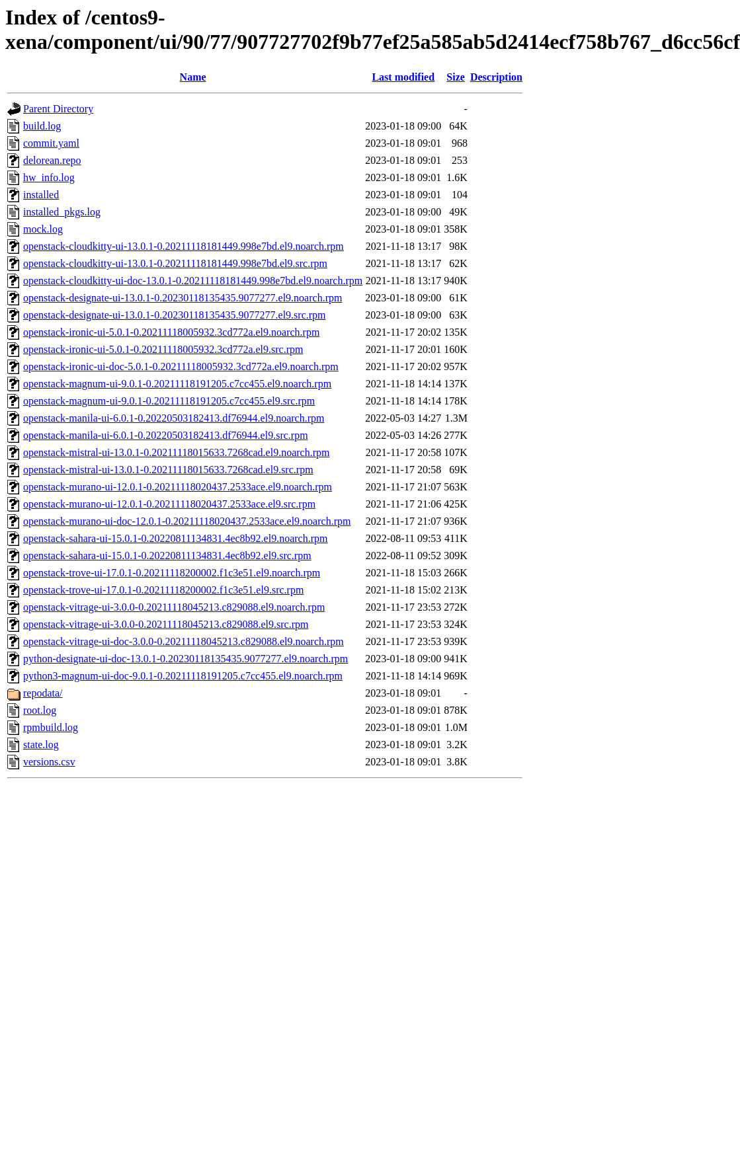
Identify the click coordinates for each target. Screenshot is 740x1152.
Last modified (403, 77)
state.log (41, 744)
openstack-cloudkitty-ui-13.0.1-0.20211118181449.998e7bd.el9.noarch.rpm (183, 246)
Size (455, 77)
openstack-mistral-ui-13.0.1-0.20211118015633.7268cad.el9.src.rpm (168, 469)
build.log (42, 126)
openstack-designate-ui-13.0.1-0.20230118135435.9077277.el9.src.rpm (174, 315)
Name (193, 77)
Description (496, 77)
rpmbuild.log (50, 727)
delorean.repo (52, 160)
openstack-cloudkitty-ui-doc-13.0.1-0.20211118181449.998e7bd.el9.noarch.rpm (192, 280)
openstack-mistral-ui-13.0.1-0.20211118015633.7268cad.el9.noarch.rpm (176, 452)
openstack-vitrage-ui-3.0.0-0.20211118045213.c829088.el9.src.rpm (165, 624)
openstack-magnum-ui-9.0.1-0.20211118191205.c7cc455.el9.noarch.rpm (177, 383)
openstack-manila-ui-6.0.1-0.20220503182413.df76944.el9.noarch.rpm (173, 418)
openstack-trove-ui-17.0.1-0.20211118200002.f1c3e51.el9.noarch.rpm (171, 572)
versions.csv (49, 761)
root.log (39, 710)
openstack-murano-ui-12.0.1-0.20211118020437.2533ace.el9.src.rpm (169, 504)
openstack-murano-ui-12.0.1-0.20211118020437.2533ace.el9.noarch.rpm (177, 486)
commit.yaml (51, 143)
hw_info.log (49, 177)
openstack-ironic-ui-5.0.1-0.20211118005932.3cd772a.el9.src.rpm (163, 349)
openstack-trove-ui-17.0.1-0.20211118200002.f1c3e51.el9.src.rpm (163, 589)
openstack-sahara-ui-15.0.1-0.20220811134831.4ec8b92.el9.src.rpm (167, 555)
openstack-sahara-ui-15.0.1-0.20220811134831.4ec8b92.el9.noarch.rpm (175, 538)
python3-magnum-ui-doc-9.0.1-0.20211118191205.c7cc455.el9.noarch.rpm (183, 675)
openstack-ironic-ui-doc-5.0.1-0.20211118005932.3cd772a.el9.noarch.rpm (181, 366)
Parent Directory (58, 108)
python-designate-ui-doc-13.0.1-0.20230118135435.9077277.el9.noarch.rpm (185, 658)
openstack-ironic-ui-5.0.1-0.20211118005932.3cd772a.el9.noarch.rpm (171, 332)
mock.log (43, 229)
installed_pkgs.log (62, 211)
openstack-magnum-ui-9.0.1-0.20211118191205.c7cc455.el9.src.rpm (169, 400)
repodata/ (43, 693)
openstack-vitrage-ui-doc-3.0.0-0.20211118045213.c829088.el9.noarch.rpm (183, 641)
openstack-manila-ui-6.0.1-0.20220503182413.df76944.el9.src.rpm (165, 435)
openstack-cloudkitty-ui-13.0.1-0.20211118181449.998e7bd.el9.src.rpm (175, 263)
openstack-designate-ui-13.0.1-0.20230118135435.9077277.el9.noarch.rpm (182, 297)
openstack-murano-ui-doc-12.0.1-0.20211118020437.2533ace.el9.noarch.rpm (186, 521)
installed (41, 194)
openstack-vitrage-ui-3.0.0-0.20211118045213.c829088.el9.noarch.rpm (174, 607)
